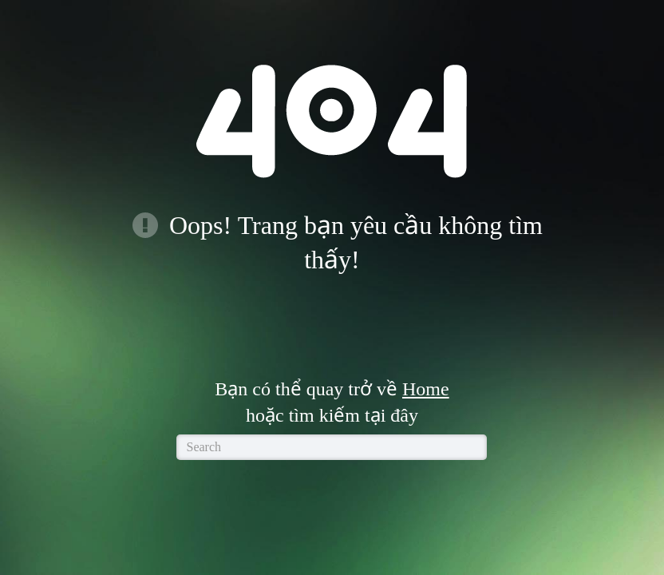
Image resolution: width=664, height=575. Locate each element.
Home (425, 389)
